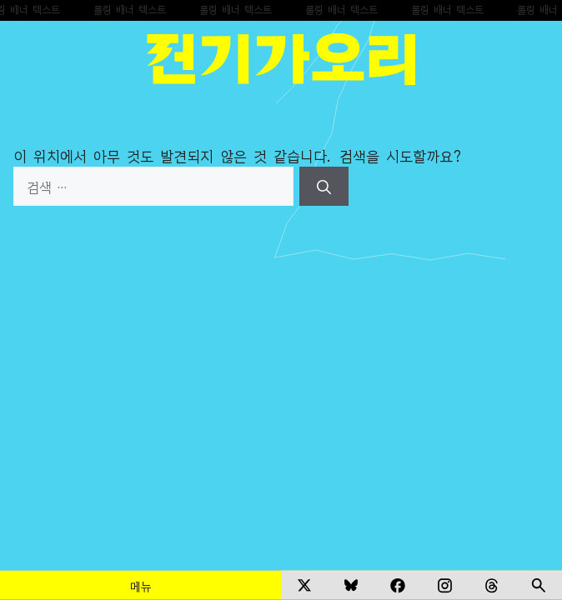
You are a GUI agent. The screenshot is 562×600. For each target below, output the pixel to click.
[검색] (324, 187)
